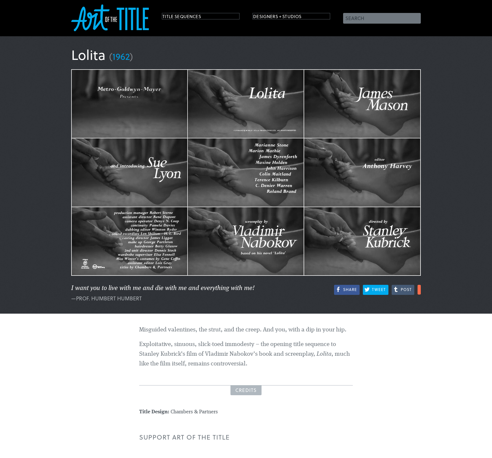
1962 (121, 56)
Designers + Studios (287, 17)
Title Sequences (189, 17)
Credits (246, 390)
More (419, 290)
